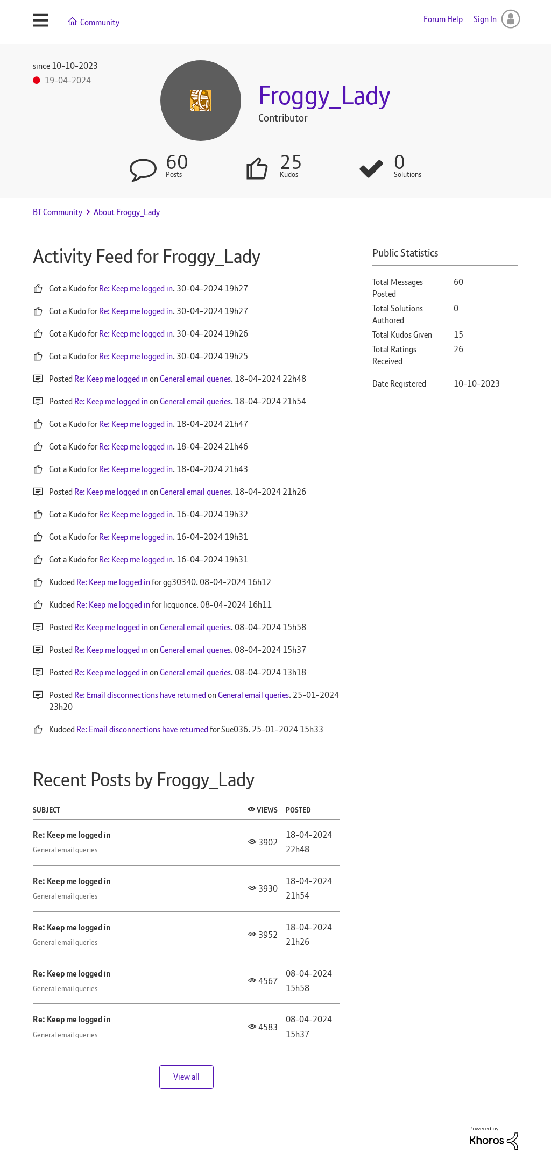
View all (186, 1076)
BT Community (57, 212)
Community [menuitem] (99, 22)
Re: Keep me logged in (136, 288)
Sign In (485, 19)
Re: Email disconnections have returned (140, 695)
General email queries (195, 378)
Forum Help (443, 19)
